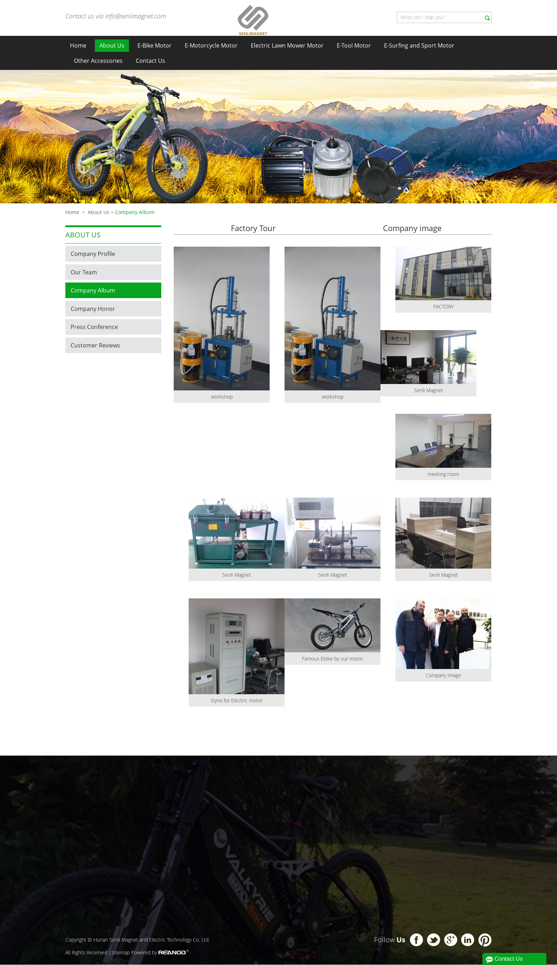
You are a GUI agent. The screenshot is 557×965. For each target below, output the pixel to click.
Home (78, 45)
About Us (111, 45)
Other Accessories (98, 61)
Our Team (84, 272)
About (292, 781)
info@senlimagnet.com (135, 16)
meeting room (443, 474)
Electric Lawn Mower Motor (287, 45)
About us (83, 235)
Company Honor (93, 309)
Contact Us (150, 61)
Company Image (443, 675)
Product (112, 779)
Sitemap (121, 952)
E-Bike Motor (154, 45)
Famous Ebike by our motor (332, 659)
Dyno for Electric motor (237, 700)
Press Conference (94, 327)
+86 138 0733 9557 (442, 858)
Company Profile (93, 254)
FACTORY (443, 306)
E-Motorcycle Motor (211, 45)
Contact (409, 772)
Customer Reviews (95, 345)
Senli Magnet (428, 390)
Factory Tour (253, 228)
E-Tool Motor (354, 45)
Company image (412, 228)
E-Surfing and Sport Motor (419, 45)
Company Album (135, 212)
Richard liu (420, 829)
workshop (222, 397)
